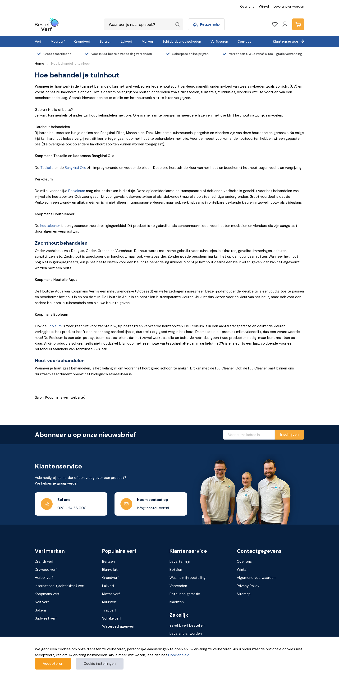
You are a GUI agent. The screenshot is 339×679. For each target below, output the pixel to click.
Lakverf (126, 41)
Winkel (264, 6)
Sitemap (244, 594)
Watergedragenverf (118, 626)
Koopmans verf (47, 594)
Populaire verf (119, 551)
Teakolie (47, 167)
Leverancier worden (289, 6)
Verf (38, 41)
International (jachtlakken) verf (59, 586)
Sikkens (41, 610)
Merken (147, 41)
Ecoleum (55, 326)
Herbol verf (44, 577)
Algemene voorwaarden (256, 577)
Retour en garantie (185, 594)
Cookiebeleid (178, 655)
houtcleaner (50, 225)
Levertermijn (180, 561)
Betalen (176, 569)
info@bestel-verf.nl (153, 508)
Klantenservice (285, 41)
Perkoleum (76, 191)
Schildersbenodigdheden (181, 41)
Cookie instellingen (99, 663)
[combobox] (143, 24)
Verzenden (178, 586)
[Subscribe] (289, 435)
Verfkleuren (219, 41)
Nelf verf (42, 602)
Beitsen (105, 41)
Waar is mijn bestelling (188, 577)
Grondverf (82, 41)
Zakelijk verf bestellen (187, 625)
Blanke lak (110, 569)
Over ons (247, 6)
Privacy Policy (248, 586)
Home (39, 63)
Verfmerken (50, 551)
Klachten (177, 602)
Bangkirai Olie (75, 167)
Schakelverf (111, 618)
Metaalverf (111, 594)
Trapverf (109, 610)
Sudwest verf (46, 618)
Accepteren (53, 663)
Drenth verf (44, 561)
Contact (244, 41)
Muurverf (58, 41)
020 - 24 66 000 (72, 508)
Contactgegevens (259, 551)
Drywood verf (46, 569)
